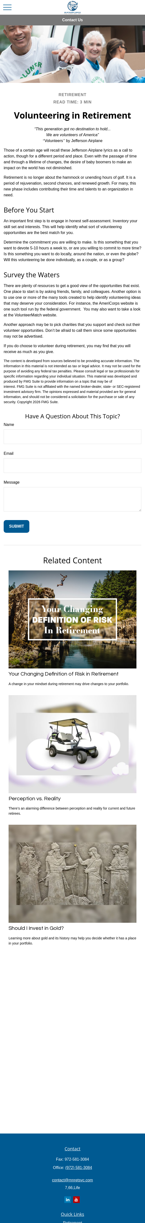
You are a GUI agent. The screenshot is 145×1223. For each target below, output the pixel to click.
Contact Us (72, 20)
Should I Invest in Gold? (36, 928)
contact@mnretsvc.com (72, 1180)
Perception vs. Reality (35, 798)
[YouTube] (76, 1199)
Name (9, 424)
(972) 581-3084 (78, 1168)
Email (8, 453)
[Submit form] (16, 526)
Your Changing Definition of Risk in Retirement (64, 674)
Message (12, 482)
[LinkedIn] (67, 1199)
